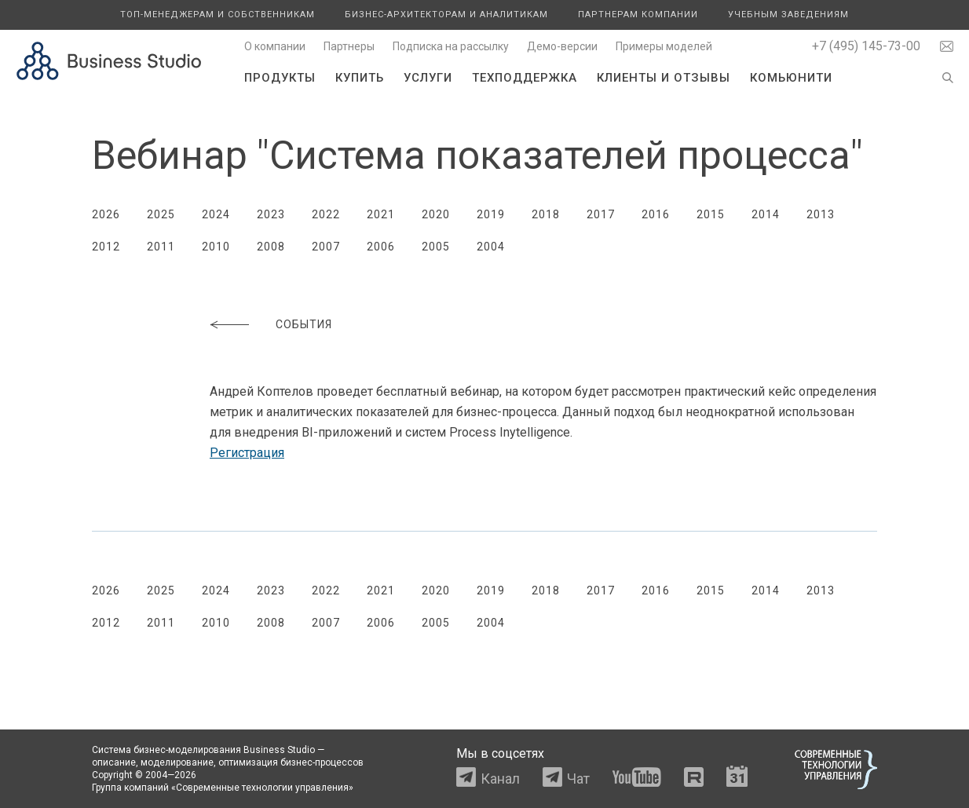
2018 (546, 214)
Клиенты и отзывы (663, 78)
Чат (578, 778)
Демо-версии (562, 46)
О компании (274, 46)
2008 (271, 246)
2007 (326, 246)
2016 (656, 214)
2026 (106, 214)
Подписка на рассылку (451, 46)
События (304, 324)
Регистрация (247, 452)
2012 (106, 246)
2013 (820, 214)
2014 (765, 214)
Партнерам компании (638, 14)
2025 (161, 214)
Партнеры (349, 46)
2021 (381, 214)
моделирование (177, 762)
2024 (216, 214)
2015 (711, 214)
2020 (436, 214)
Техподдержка (524, 78)
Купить (359, 78)
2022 (326, 214)
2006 (381, 246)
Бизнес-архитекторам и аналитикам (446, 14)
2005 (436, 246)
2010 (216, 246)
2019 (491, 214)
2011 (161, 246)
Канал (500, 778)
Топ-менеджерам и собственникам (217, 14)
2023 (271, 214)
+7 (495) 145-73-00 (866, 45)
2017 (601, 214)
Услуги (428, 78)
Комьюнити (791, 78)
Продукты (280, 78)
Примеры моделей (664, 46)
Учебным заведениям (788, 14)
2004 (491, 246)
